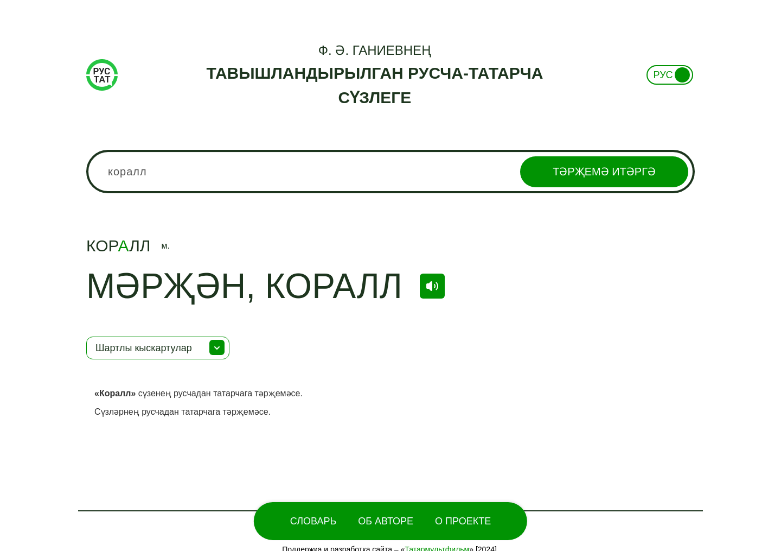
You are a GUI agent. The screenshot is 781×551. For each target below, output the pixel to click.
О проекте (463, 521)
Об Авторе (385, 521)
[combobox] (390, 171)
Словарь (313, 521)
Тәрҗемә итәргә (604, 172)
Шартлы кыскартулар (143, 348)
